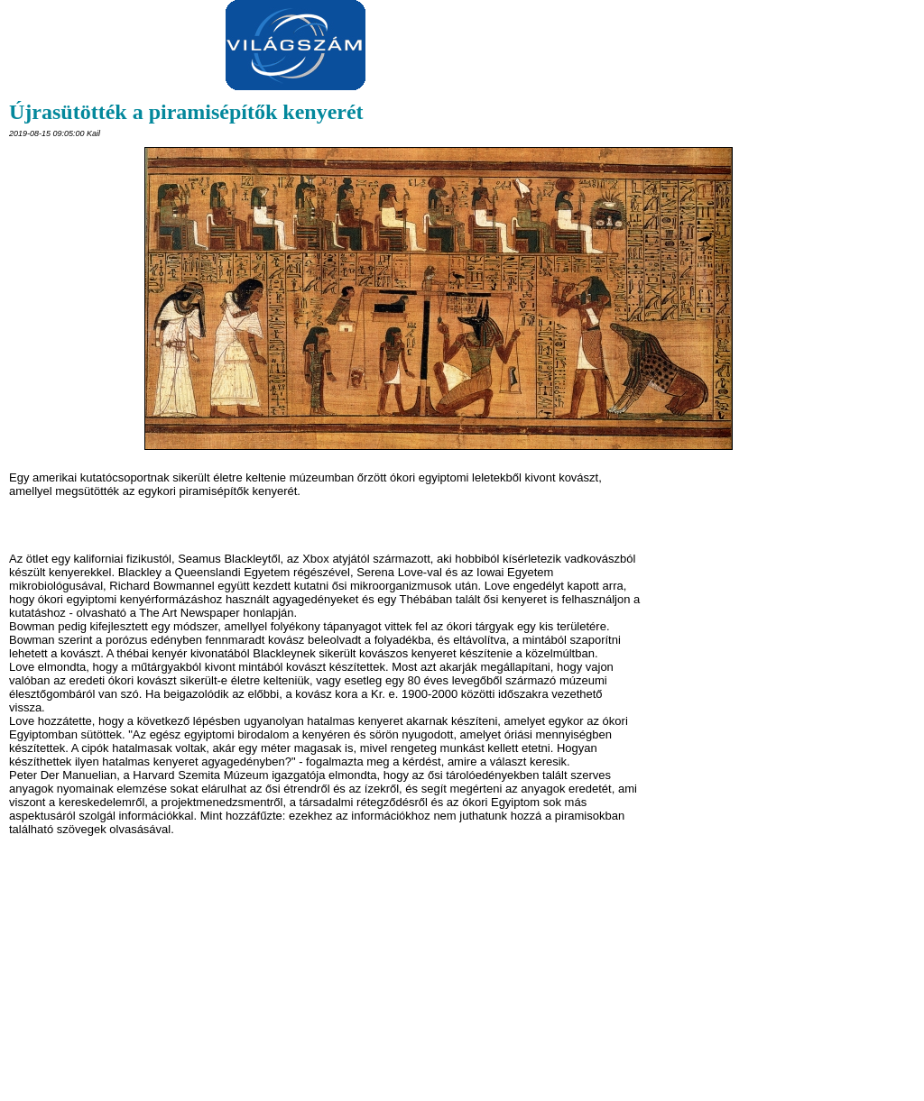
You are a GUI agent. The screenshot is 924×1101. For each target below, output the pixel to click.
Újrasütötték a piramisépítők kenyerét (186, 112)
